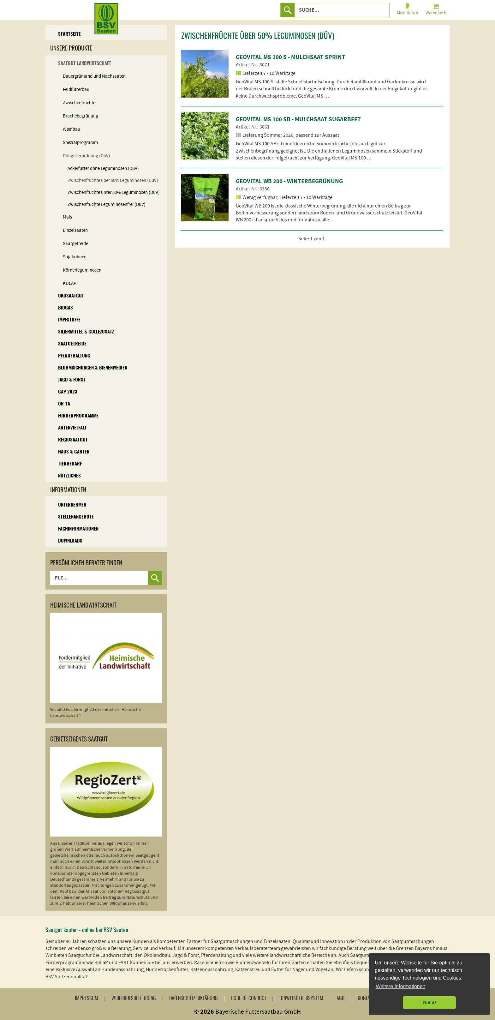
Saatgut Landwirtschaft (84, 63)
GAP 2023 (67, 392)
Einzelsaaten (75, 230)
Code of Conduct (248, 998)
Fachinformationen (78, 529)
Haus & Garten (73, 452)
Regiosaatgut (73, 440)
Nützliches (69, 476)
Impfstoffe (69, 320)
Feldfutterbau (76, 90)
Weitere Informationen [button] (400, 986)
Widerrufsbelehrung (133, 998)
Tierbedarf (70, 464)
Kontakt (366, 998)
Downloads (70, 541)
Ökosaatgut (71, 296)
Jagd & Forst (72, 380)
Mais (67, 217)
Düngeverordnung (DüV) (86, 156)
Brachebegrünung (80, 116)
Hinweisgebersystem (301, 998)
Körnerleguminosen (82, 270)
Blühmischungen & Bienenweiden (92, 368)
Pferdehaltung (74, 356)
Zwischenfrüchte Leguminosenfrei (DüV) (107, 204)
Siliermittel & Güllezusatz (86, 332)
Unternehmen (72, 505)
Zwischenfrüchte (79, 103)
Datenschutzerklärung (193, 998)
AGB (340, 998)
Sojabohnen (74, 257)
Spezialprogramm (80, 143)
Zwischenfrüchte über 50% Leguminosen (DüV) (113, 180)
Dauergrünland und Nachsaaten (94, 76)
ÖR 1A (64, 404)
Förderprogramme (78, 416)
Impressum (86, 998)
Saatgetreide (75, 244)
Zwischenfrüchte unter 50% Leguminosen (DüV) (114, 192)
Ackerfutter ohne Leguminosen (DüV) (103, 168)
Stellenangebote (76, 517)
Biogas (65, 308)
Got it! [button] (429, 1002)
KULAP (69, 283)
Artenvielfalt (72, 428)
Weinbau (71, 129)
